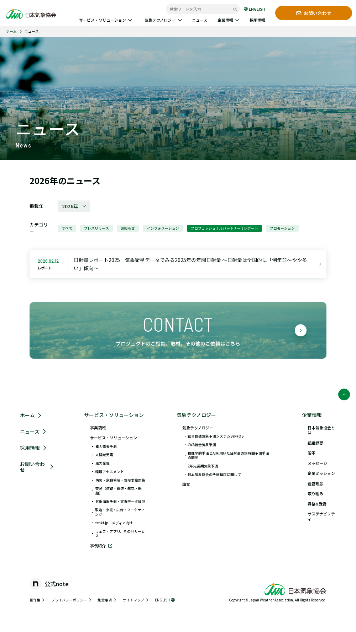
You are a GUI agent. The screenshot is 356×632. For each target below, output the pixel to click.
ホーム (11, 31)
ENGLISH (254, 9)
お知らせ (128, 228)
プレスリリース (96, 228)
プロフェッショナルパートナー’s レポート (224, 228)
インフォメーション (163, 228)
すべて (67, 228)
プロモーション (282, 228)
